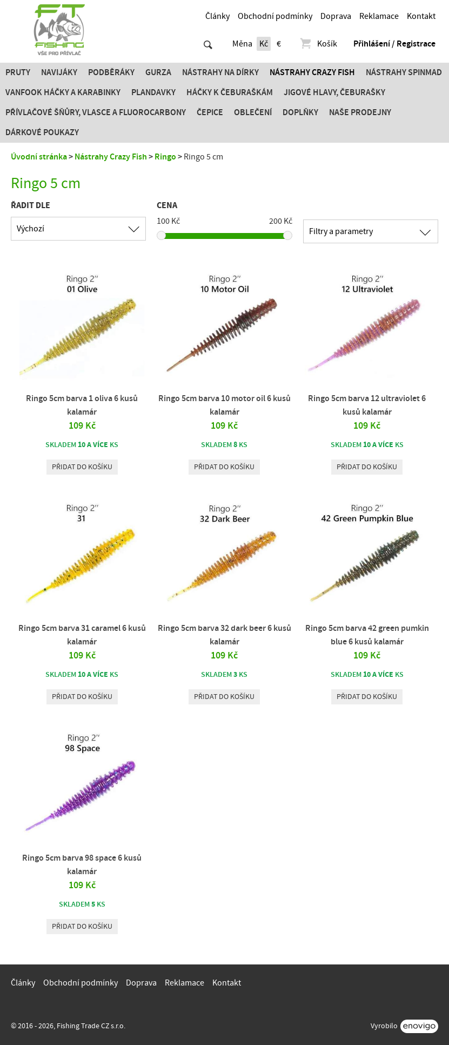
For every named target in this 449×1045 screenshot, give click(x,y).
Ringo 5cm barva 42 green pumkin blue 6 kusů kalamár (367, 635)
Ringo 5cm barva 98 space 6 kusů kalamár (82, 864)
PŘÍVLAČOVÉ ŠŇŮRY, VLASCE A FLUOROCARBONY (95, 112)
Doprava (335, 16)
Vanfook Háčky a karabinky (62, 92)
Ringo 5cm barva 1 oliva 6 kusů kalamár (82, 405)
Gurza (158, 72)
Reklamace (379, 16)
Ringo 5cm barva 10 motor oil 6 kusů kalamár (224, 405)
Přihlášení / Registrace (394, 44)
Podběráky (111, 72)
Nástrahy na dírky (220, 72)
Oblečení (253, 112)
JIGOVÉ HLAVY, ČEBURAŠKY (334, 92)
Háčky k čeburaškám (229, 92)
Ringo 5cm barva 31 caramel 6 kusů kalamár (82, 635)
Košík (318, 44)
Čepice (210, 112)
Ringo (165, 157)
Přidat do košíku (82, 467)
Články (217, 16)
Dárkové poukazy (42, 132)
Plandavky (153, 92)
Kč (263, 44)
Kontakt (421, 16)
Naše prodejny (360, 112)
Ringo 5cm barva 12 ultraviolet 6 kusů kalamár (367, 405)
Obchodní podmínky (275, 16)
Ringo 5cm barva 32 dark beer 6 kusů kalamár (224, 635)
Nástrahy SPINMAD (404, 72)
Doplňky (300, 112)
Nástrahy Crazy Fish (312, 72)
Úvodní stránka (39, 157)
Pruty (17, 72)
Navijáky (59, 72)
